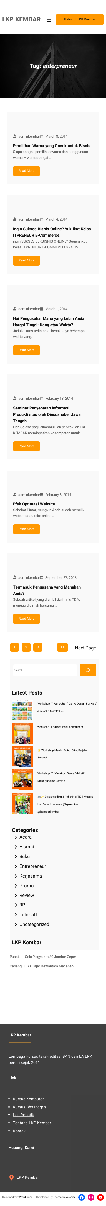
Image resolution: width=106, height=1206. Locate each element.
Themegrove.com (64, 1197)
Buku (24, 856)
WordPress (25, 1197)
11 (62, 647)
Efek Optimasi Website (34, 504)
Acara (25, 837)
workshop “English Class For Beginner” (60, 727)
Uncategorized (34, 924)
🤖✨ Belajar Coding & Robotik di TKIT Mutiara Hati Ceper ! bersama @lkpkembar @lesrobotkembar (65, 804)
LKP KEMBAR (21, 19)
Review (26, 895)
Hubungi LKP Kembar (79, 19)
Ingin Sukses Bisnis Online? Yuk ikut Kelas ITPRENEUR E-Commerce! (52, 232)
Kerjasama (30, 876)
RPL (23, 904)
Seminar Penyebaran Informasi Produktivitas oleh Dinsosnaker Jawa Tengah (47, 414)
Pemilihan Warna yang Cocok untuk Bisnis (51, 146)
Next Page (85, 647)
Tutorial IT (29, 914)
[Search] (88, 670)
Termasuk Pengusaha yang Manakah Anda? (47, 590)
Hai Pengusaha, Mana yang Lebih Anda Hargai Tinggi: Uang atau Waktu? (48, 322)
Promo (26, 885)
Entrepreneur (32, 866)
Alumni (26, 846)
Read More (26, 170)
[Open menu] (49, 19)
